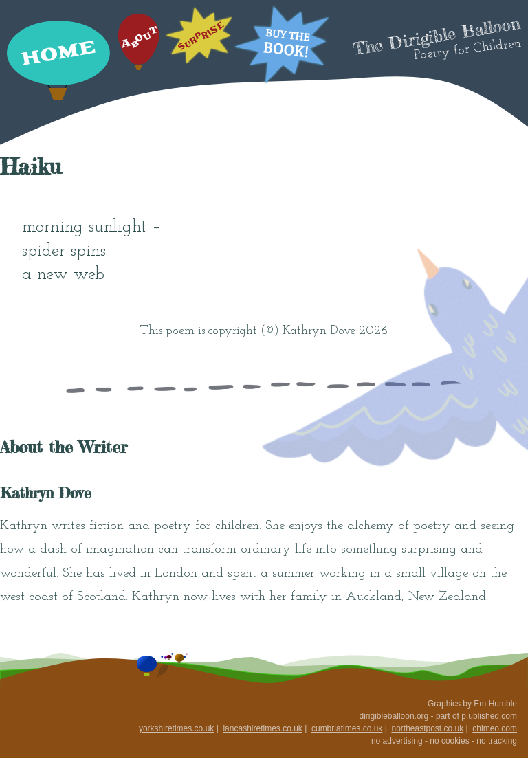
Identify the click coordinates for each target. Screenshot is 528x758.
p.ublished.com (489, 716)
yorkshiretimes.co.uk (176, 728)
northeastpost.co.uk (427, 728)
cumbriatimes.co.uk (346, 728)
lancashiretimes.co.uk (262, 728)
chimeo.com (494, 728)
